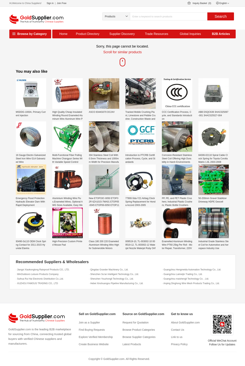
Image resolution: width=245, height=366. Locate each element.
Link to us (176, 337)
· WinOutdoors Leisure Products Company (37, 274)
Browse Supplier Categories (139, 337)
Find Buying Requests (92, 329)
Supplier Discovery (122, 33)
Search (221, 16)
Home (63, 33)
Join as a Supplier (89, 322)
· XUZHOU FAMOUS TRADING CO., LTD (37, 283)
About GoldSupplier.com (185, 322)
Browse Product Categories (139, 329)
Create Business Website (94, 344)
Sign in (50, 3)
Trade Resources (156, 33)
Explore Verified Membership (96, 337)
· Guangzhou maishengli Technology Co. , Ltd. (185, 278)
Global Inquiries (190, 33)
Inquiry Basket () (202, 3)
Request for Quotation (136, 322)
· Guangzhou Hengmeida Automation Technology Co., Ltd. (191, 269)
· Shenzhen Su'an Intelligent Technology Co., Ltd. (114, 274)
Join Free (61, 3)
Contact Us (177, 329)
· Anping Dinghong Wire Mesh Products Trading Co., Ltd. (191, 283)
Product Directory (87, 33)
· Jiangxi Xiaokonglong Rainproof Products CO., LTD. (43, 269)
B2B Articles (221, 33)
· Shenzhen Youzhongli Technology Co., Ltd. (111, 278)
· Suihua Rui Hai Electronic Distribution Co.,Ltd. (40, 278)
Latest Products (132, 344)
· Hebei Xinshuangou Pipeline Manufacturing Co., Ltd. (116, 283)
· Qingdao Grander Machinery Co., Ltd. (108, 269)
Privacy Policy (179, 344)
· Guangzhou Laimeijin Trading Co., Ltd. (182, 274)
